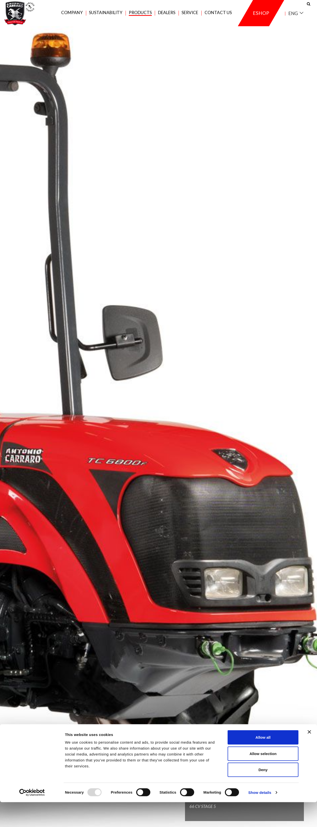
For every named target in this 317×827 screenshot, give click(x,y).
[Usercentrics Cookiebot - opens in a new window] (32, 817)
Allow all (263, 762)
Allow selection (262, 778)
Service (190, 15)
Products (140, 15)
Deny (263, 794)
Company (72, 15)
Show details (259, 817)
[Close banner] (309, 756)
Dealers (166, 15)
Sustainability (105, 15)
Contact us (218, 15)
